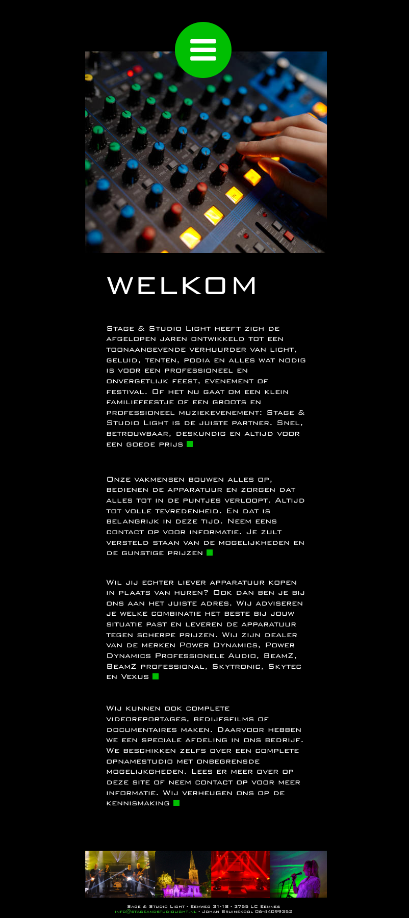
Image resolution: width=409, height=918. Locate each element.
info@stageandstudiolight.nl (155, 911)
